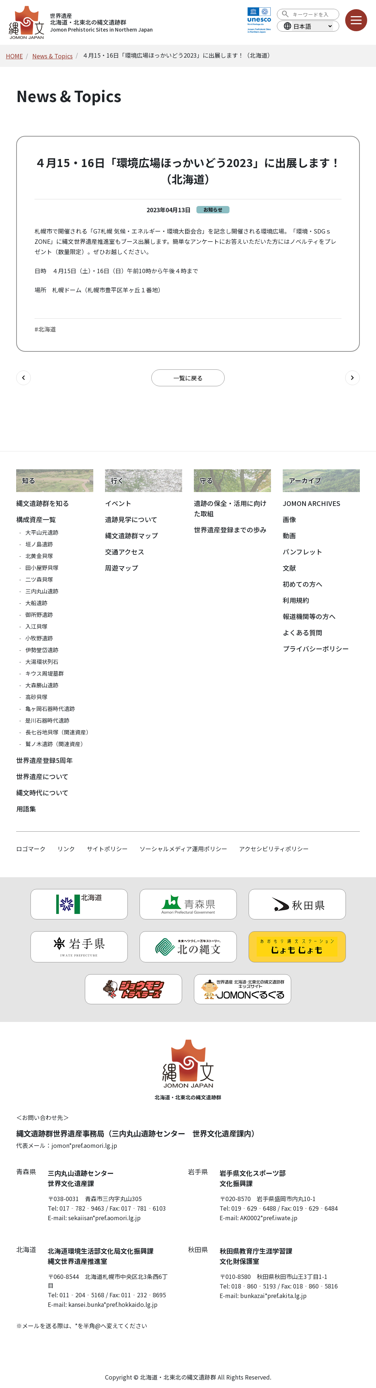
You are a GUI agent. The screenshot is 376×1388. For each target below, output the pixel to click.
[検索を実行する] (285, 14)
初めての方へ (302, 584)
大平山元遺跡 (41, 532)
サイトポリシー (107, 848)
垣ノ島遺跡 (39, 544)
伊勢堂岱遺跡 (41, 650)
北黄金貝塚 (39, 556)
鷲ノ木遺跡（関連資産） (55, 744)
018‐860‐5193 (253, 1286)
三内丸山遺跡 (41, 591)
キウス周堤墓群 (44, 673)
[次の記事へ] (352, 378)
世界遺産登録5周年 (44, 760)
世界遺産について (42, 776)
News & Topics (52, 55)
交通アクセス (124, 551)
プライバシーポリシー (316, 648)
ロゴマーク (31, 848)
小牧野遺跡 (39, 638)
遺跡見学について (131, 519)
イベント (118, 503)
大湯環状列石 (41, 661)
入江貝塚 (36, 626)
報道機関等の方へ (309, 616)
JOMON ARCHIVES (311, 503)
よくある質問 (302, 632)
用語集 (26, 808)
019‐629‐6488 (253, 1208)
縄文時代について (42, 792)
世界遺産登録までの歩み (230, 529)
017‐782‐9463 (81, 1208)
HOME (14, 55)
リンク (66, 848)
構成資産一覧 (36, 519)
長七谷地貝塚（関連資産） (58, 732)
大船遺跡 (36, 603)
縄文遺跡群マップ (131, 535)
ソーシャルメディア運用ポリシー (183, 848)
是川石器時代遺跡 (47, 720)
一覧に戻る (188, 377)
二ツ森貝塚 (39, 579)
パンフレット (302, 551)
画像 (289, 519)
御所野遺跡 (39, 614)
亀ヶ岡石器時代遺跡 (50, 708)
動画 (289, 535)
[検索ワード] (313, 14)
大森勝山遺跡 (41, 685)
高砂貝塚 (36, 697)
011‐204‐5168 (81, 1294)
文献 (289, 567)
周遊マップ (121, 567)
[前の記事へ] (23, 378)
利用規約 (296, 600)
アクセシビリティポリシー (274, 848)
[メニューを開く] (356, 20)
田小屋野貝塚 (41, 567)
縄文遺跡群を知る (42, 503)
